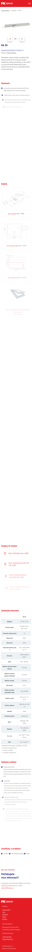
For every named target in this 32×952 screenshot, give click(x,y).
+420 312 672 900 (6, 937)
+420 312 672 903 (6, 887)
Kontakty (4, 919)
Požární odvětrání (11, 53)
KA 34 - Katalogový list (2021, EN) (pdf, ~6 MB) (20, 564)
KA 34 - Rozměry (13, 213)
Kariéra (4, 917)
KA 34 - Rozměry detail (14, 245)
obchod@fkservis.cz (7, 889)
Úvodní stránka (5, 10)
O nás (3, 912)
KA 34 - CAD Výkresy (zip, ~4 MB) (19, 553)
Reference (5, 914)
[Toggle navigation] (29, 4)
